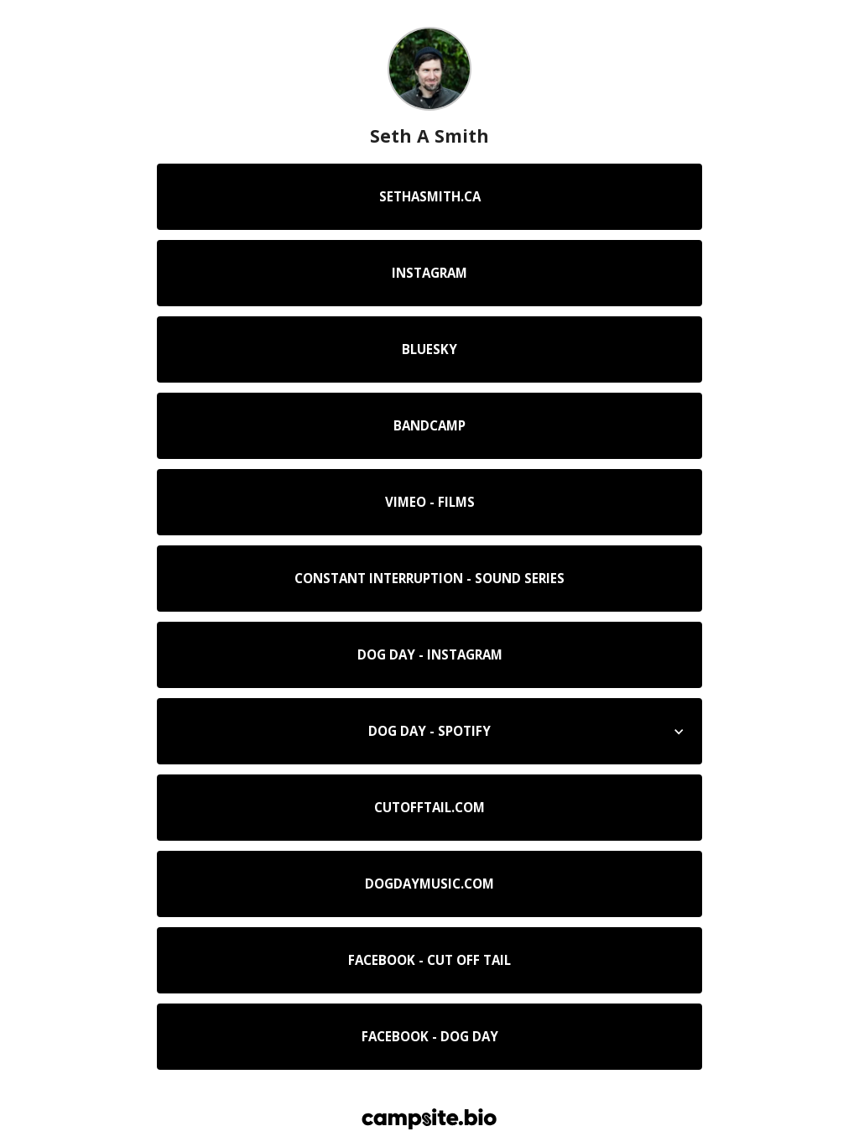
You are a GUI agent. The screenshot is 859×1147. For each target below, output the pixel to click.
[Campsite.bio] (429, 1119)
